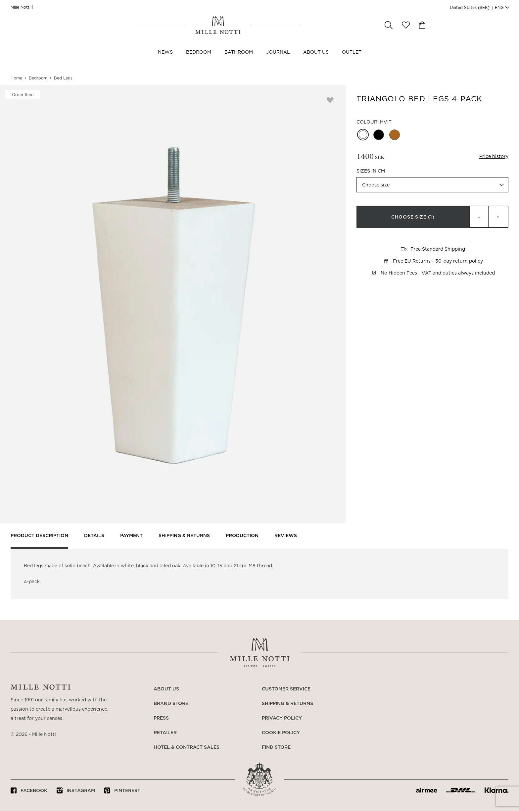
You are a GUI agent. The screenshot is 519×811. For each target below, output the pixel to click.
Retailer (165, 733)
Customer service (286, 689)
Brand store (171, 703)
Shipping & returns (184, 535)
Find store (276, 747)
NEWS (165, 59)
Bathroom (238, 59)
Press (161, 718)
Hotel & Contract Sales (186, 747)
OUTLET (351, 59)
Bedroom (198, 59)
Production (242, 535)
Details (94, 535)
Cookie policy (281, 733)
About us (316, 59)
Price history (493, 156)
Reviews (285, 535)
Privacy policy (282, 718)
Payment (131, 535)
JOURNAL (278, 59)
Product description (39, 535)
